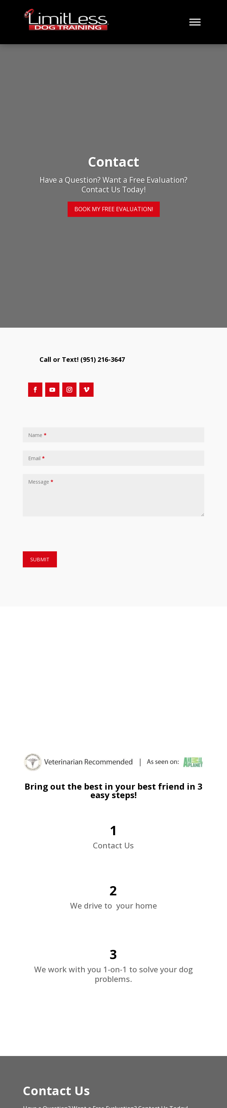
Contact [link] (113, 161)
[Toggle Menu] (195, 22)
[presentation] (77, 532)
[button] (35, 390)
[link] (68, 28)
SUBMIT (39, 559)
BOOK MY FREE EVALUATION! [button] (113, 209)
